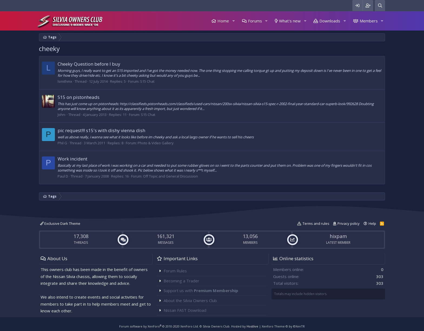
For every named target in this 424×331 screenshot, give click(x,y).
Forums (255, 21)
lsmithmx (65, 81)
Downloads (329, 21)
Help (372, 223)
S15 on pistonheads (79, 97)
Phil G (62, 143)
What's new (290, 21)
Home (223, 21)
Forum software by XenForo (159, 326)
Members (369, 21)
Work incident (72, 159)
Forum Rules (175, 270)
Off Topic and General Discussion (170, 176)
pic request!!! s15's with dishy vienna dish (101, 130)
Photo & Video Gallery (156, 143)
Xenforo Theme (283, 326)
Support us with (201, 290)
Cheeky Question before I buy (89, 64)
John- (62, 114)
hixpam (338, 236)
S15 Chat (147, 81)
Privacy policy (348, 223)
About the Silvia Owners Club (190, 300)
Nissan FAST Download (185, 310)
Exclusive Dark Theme (60, 223)
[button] (233, 21)
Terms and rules (316, 223)
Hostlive (252, 326)
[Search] (380, 5)
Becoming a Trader (181, 280)
